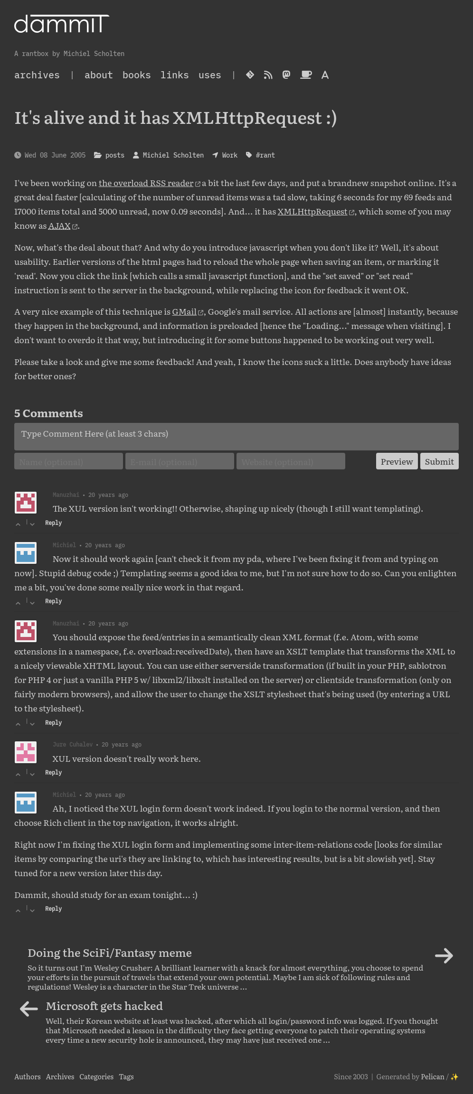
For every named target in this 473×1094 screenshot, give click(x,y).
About (99, 74)
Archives (60, 1076)
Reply (53, 522)
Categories (96, 1076)
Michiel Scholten (173, 154)
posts (114, 154)
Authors (27, 1076)
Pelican (433, 1076)
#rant (265, 154)
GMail (184, 311)
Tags (126, 1076)
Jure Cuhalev (73, 744)
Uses (210, 74)
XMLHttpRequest (313, 211)
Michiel (64, 545)
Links (175, 74)
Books (137, 74)
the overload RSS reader (146, 182)
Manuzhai (66, 494)
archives (37, 74)
